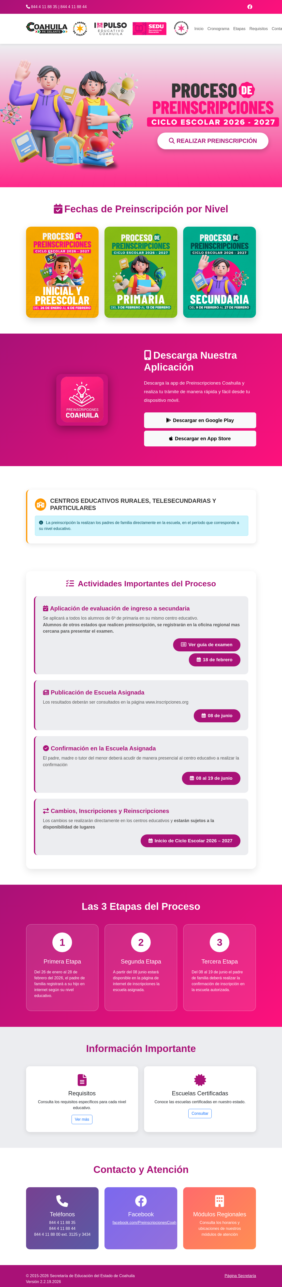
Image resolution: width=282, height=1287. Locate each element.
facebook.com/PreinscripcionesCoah (144, 1223)
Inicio (198, 29)
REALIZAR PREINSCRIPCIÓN (213, 140)
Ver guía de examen (206, 645)
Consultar (200, 1114)
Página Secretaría (240, 1276)
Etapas (239, 29)
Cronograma (218, 29)
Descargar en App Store (200, 438)
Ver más (82, 1120)
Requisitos (259, 29)
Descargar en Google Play (200, 420)
